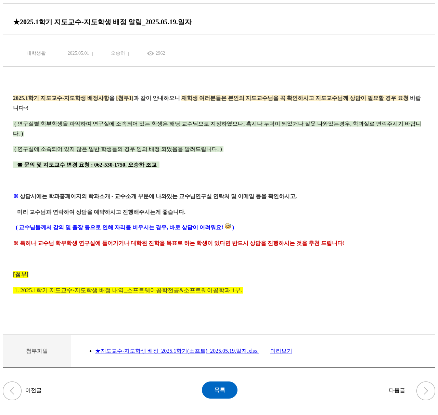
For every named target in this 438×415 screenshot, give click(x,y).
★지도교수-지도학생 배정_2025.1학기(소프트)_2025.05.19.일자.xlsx (177, 351)
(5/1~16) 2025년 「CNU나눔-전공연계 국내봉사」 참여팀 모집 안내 (425, 390)
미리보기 (281, 351)
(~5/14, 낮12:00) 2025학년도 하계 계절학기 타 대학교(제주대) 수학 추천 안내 (12, 390)
